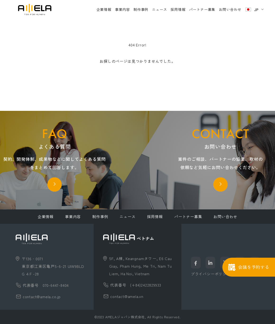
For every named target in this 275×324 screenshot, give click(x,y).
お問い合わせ (230, 9)
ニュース (159, 9)
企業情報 (103, 9)
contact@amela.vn (126, 296)
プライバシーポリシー (211, 274)
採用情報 (177, 9)
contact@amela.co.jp (42, 296)
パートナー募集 (202, 9)
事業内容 (122, 9)
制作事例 (140, 9)
